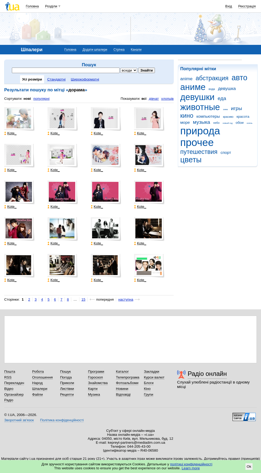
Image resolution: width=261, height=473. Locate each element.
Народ (37, 383)
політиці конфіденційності (191, 464)
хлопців (167, 99)
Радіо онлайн (207, 373)
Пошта (9, 371)
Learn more (191, 468)
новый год (227, 123)
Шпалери (39, 389)
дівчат (154, 99)
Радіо (8, 400)
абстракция (212, 78)
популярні (41, 99)
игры (236, 108)
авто (240, 77)
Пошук (65, 371)
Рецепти (67, 394)
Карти (92, 389)
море (185, 122)
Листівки (67, 389)
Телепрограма (127, 377)
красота (242, 117)
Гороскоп (95, 377)
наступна (125, 299)
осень (250, 123)
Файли (37, 394)
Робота (38, 371)
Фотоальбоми (127, 383)
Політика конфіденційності (62, 420)
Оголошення (42, 377)
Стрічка (119, 49)
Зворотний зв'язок (19, 420)
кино (186, 115)
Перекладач (14, 383)
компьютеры (208, 116)
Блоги (149, 383)
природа (200, 130)
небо (216, 122)
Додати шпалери (95, 49)
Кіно (147, 389)
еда (222, 98)
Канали (136, 49)
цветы (191, 159)
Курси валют (154, 377)
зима (225, 109)
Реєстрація (247, 6)
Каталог (122, 371)
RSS (8, 377)
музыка (201, 122)
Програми (96, 371)
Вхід (228, 6)
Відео (8, 389)
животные (200, 107)
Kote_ (10, 133)
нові (27, 99)
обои (240, 123)
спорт (226, 152)
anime (186, 78)
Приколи (67, 383)
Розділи (51, 6)
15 (84, 299)
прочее (197, 142)
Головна (32, 6)
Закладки (151, 371)
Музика (94, 394)
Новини (122, 389)
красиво (228, 116)
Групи (148, 394)
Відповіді (123, 394)
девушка (227, 88)
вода (212, 89)
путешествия (198, 151)
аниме (193, 87)
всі (143, 99)
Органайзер (13, 394)
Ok (249, 467)
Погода (66, 377)
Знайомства (98, 383)
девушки (197, 97)
